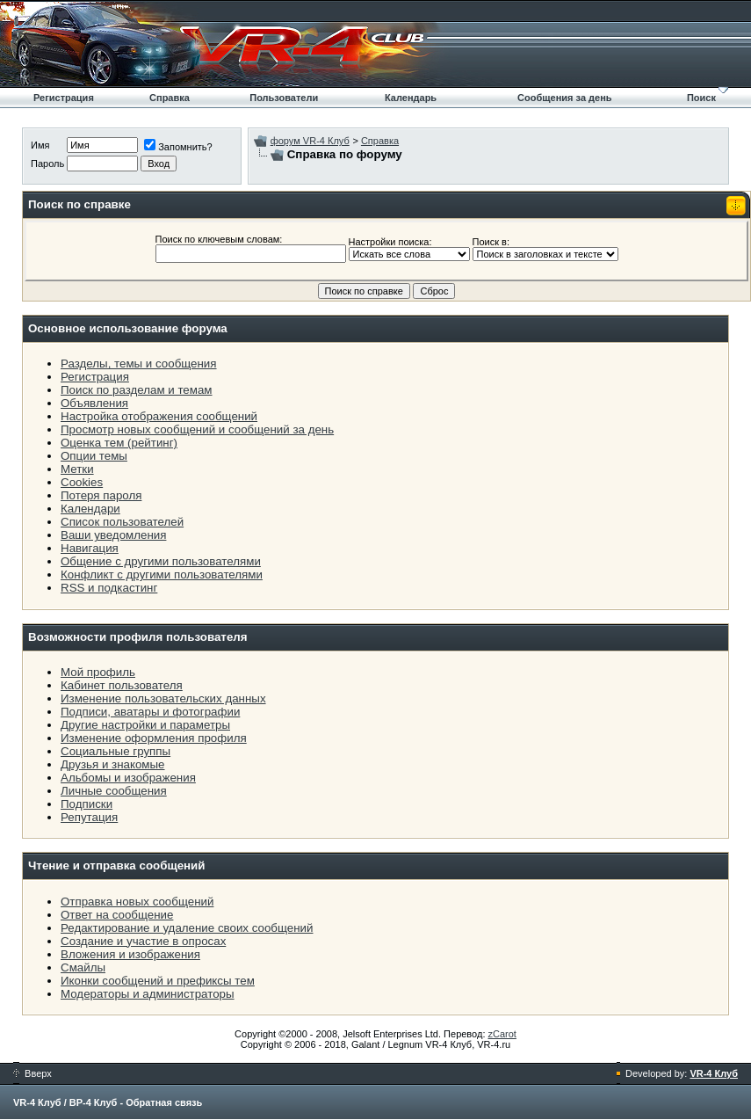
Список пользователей (122, 521)
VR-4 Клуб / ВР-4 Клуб (65, 1102)
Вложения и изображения (130, 954)
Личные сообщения (114, 790)
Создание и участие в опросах (143, 941)
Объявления (94, 403)
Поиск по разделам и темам (137, 389)
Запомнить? (178, 147)
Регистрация (63, 97)
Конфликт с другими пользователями (162, 574)
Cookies (82, 482)
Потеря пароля (101, 495)
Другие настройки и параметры (145, 724)
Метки (77, 469)
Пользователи (283, 97)
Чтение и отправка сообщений (117, 865)
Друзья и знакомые (113, 764)
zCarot (502, 1034)
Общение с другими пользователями (161, 561)
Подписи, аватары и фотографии (150, 711)
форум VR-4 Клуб (310, 140)
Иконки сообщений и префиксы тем (158, 980)
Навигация (90, 548)
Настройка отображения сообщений (159, 416)
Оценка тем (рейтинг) (119, 442)
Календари (90, 508)
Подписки (86, 804)
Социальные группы (115, 751)
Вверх (32, 1073)
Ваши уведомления (113, 535)
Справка (169, 97)
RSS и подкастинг (109, 587)
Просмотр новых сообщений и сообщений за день (197, 429)
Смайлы (83, 967)
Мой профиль (98, 672)
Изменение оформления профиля (154, 738)
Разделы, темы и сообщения (139, 363)
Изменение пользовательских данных (163, 698)
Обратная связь (164, 1102)
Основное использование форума (127, 328)
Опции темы (94, 455)
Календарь (411, 97)
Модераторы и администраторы (148, 993)
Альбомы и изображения (128, 777)
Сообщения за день (564, 97)
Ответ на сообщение (117, 914)
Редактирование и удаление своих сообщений (187, 928)
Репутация (89, 817)
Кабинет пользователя (122, 685)
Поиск (701, 97)
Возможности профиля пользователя (138, 637)
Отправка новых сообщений (137, 901)
